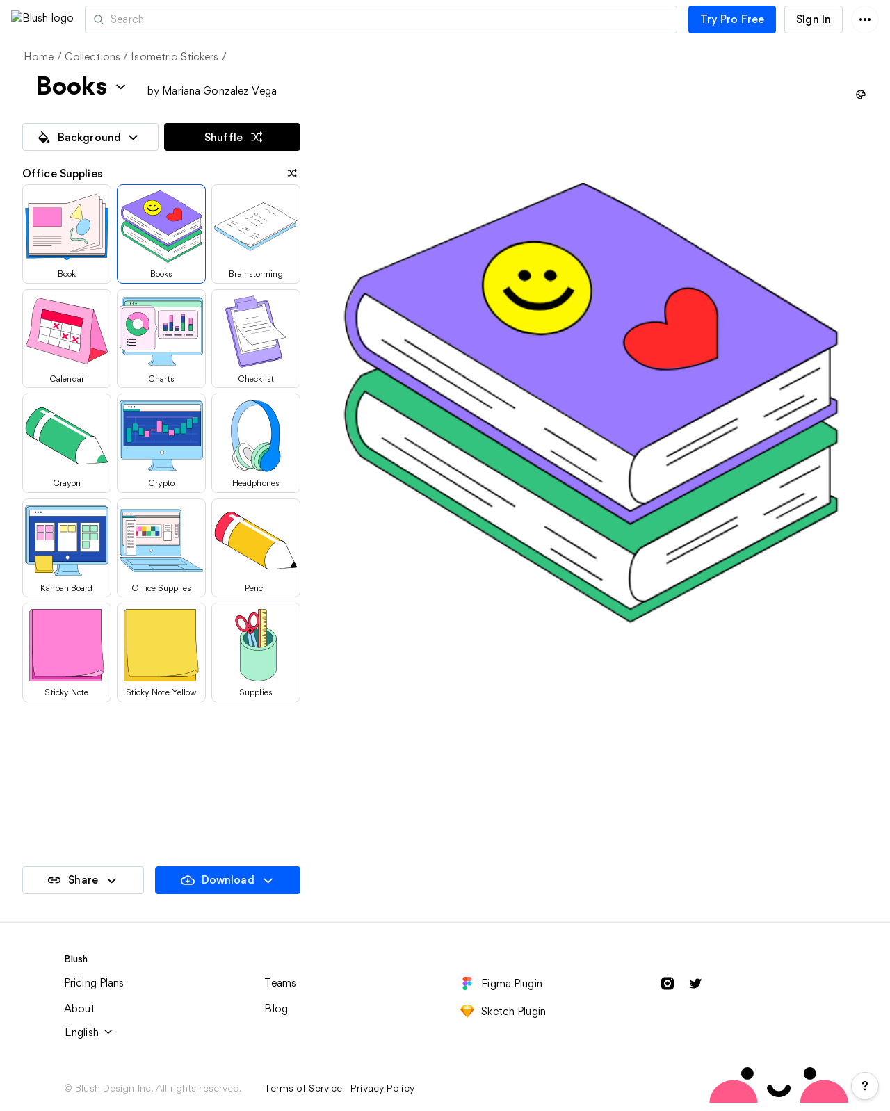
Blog (276, 1008)
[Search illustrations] (440, 19)
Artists (176, 19)
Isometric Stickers (174, 56)
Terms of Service (303, 1088)
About (79, 1008)
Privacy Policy (382, 1088)
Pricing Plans (94, 982)
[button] (109, 19)
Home (39, 56)
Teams (280, 982)
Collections (92, 56)
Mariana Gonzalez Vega (219, 90)
